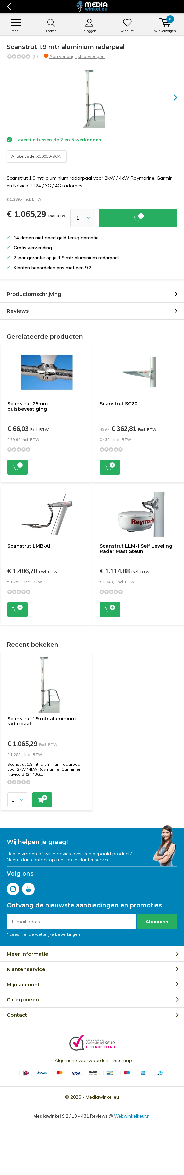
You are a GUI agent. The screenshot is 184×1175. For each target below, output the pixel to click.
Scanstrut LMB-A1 (28, 546)
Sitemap (122, 1060)
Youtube (28, 887)
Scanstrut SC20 (119, 404)
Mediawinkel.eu (102, 1097)
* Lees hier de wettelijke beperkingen (43, 934)
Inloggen (89, 25)
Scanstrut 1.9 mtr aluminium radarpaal (41, 721)
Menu (16, 25)
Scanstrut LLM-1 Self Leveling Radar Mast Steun (136, 548)
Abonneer (157, 921)
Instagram (13, 887)
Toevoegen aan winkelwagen (17, 466)
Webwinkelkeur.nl (132, 1116)
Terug (9, 6)
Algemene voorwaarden (81, 1060)
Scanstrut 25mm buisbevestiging (27, 406)
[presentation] (170, 97)
